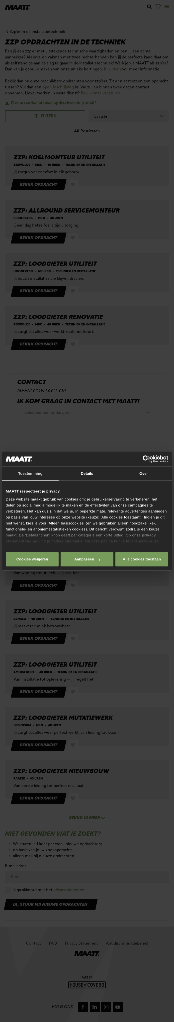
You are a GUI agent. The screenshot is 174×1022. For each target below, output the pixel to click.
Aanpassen (86, 559)
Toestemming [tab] (30, 473)
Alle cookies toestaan (32, 559)
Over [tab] (143, 473)
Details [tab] (87, 473)
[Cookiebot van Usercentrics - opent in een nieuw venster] (146, 459)
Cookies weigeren (140, 559)
